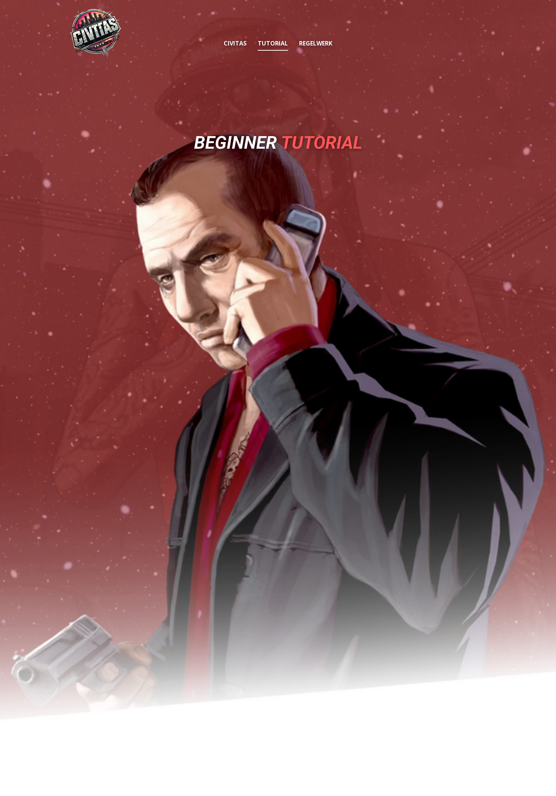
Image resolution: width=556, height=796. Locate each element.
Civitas (235, 43)
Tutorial (273, 43)
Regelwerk (315, 43)
